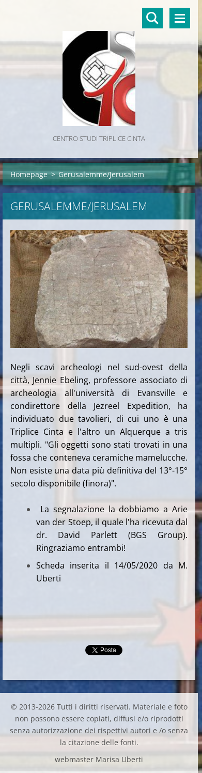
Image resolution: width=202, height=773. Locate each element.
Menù (179, 18)
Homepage (29, 174)
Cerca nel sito (152, 18)
